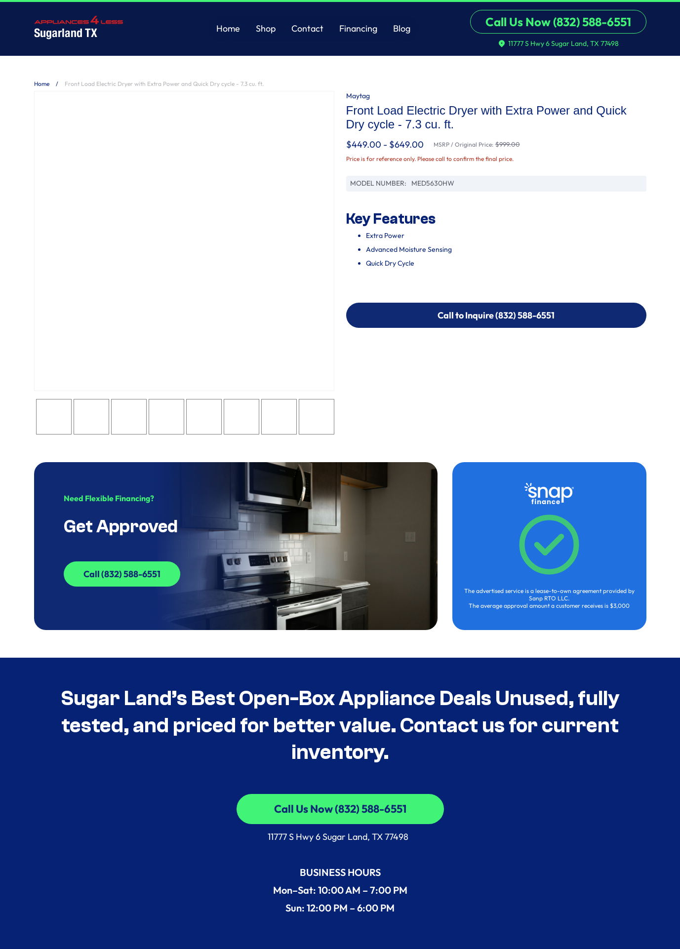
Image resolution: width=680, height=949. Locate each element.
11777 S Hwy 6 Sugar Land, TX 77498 (340, 836)
